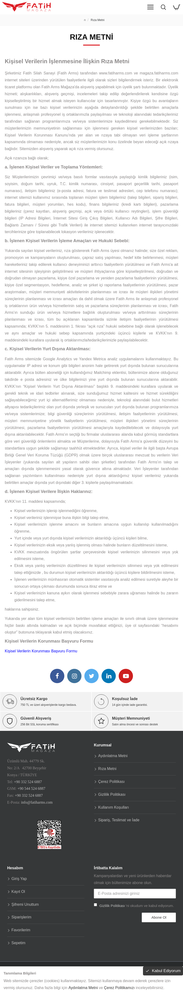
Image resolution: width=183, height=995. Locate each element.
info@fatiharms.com (36, 802)
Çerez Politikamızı (119, 988)
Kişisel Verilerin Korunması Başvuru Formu (41, 651)
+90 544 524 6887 (31, 788)
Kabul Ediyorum (165, 971)
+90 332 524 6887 (28, 781)
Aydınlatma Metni (83, 988)
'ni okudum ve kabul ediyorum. (134, 905)
